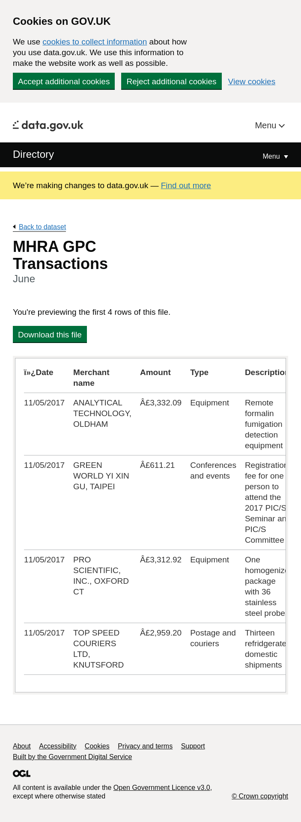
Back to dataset (42, 227)
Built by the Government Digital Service (72, 756)
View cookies (252, 81)
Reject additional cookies (171, 81)
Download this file (50, 334)
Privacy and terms (145, 746)
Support (193, 746)
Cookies (97, 746)
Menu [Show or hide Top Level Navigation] (272, 156)
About (22, 746)
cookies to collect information (94, 41)
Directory (33, 154)
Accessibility (57, 746)
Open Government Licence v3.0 (161, 787)
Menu (267, 125)
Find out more (186, 185)
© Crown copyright (260, 796)
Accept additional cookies (64, 81)
